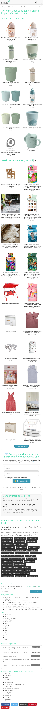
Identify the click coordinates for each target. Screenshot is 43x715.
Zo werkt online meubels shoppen (14, 684)
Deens (6, 639)
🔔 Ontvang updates (21, 481)
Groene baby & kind (18, 570)
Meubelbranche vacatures (12, 689)
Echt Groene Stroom (10, 602)
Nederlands (8, 615)
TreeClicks (7, 597)
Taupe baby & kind (7, 550)
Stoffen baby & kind (7, 556)
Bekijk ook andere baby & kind (19, 160)
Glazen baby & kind (31, 559)
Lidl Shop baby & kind (7, 559)
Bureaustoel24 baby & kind (9, 544)
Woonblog (8, 677)
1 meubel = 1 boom (10, 694)
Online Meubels (9, 674)
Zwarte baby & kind (32, 576)
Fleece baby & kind (31, 541)
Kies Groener (8, 604)
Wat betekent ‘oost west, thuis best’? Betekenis (21, 652)
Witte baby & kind (6, 570)
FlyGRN (7, 601)
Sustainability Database (11, 609)
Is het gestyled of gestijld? (21, 656)
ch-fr (6, 629)
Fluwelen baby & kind (20, 564)
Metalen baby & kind (7, 538)
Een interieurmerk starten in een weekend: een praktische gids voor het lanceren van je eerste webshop (21, 648)
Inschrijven (36, 591)
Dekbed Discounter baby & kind (21, 573)
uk (5, 637)
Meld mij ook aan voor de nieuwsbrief (15, 477)
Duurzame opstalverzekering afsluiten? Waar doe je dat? (21, 660)
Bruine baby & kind (32, 538)
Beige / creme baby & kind (21, 553)
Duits (6, 630)
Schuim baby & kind (19, 541)
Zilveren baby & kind (7, 541)
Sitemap (7, 681)
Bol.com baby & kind (19, 550)
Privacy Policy (8, 686)
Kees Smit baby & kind (20, 538)
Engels (6, 634)
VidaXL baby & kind (30, 570)
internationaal (21, 606)
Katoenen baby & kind (31, 550)
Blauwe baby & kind (20, 576)
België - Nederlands (10, 618)
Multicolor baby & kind (7, 576)
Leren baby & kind (25, 567)
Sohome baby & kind (7, 564)
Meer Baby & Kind (21, 446)
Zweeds (7, 625)
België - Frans (8, 620)
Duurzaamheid (9, 690)
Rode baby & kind (6, 561)
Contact (7, 701)
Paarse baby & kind (21, 547)
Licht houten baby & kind (8, 547)
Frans (6, 616)
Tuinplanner (8, 696)
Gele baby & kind (6, 573)
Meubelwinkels (9, 682)
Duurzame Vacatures (11, 606)
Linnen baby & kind (29, 561)
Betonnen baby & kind (7, 553)
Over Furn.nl (8, 675)
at (5, 641)
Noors (6, 623)
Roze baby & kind (22, 544)
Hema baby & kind (19, 559)
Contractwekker (9, 608)
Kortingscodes (9, 692)
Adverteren (8, 697)
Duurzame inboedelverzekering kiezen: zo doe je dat (21, 666)
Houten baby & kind (36, 553)
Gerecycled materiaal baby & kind (10, 567)
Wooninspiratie (9, 699)
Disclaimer (8, 679)
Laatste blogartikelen (9, 644)
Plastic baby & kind (19, 556)
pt (5, 632)
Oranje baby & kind (30, 556)
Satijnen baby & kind (34, 547)
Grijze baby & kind (17, 561)
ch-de (6, 627)
